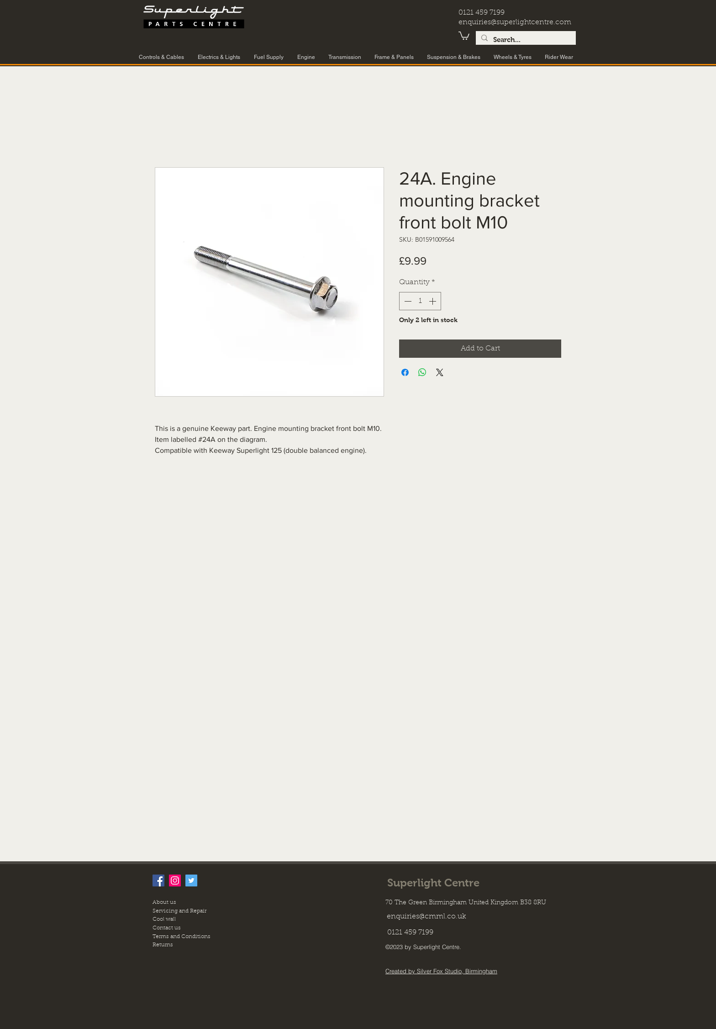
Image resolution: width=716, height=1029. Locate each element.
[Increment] (433, 301)
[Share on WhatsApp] (422, 372)
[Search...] (525, 40)
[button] (463, 35)
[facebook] (158, 880)
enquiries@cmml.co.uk (426, 916)
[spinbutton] (420, 301)
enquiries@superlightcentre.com (514, 22)
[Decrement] (406, 301)
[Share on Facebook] (405, 372)
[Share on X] (439, 372)
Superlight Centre (433, 882)
